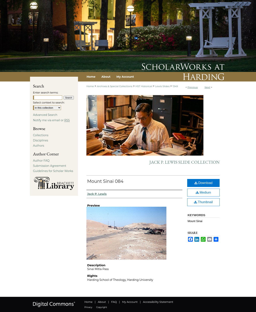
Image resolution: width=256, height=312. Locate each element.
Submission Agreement (49, 166)
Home (90, 86)
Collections (40, 135)
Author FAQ (41, 160)
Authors (38, 145)
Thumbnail (203, 202)
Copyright (101, 307)
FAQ (114, 301)
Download (203, 183)
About (102, 301)
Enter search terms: (45, 92)
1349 (175, 86)
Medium (203, 192)
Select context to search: (49, 102)
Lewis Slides (162, 86)
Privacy (88, 307)
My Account (130, 301)
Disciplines (40, 140)
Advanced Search (45, 115)
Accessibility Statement (158, 301)
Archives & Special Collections (114, 86)
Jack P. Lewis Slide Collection (184, 162)
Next (207, 87)
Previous (192, 87)
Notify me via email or (51, 120)
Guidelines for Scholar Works (53, 171)
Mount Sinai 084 (105, 181)
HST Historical (143, 86)
